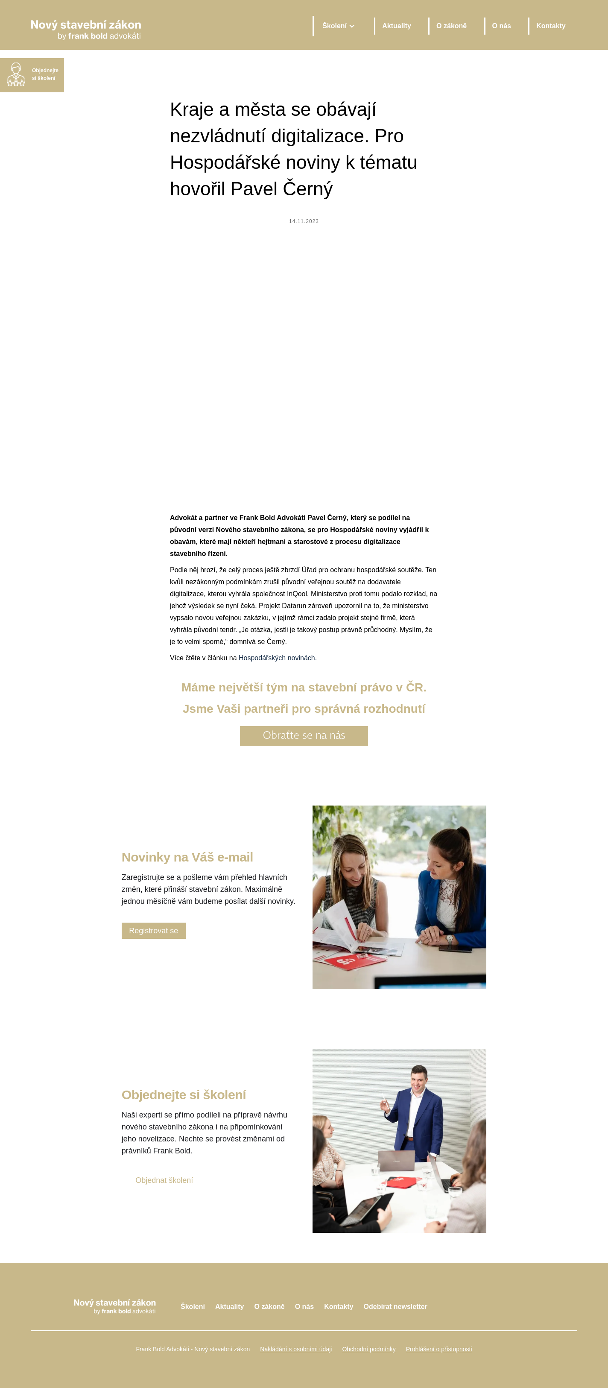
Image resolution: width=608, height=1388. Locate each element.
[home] (165, 26)
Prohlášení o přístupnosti (439, 1349)
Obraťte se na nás (304, 735)
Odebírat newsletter (395, 1306)
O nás (501, 25)
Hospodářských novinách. (278, 658)
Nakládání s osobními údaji (296, 1349)
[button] (338, 26)
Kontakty (550, 25)
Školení (193, 1306)
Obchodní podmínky (368, 1349)
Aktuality (396, 25)
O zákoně (451, 25)
